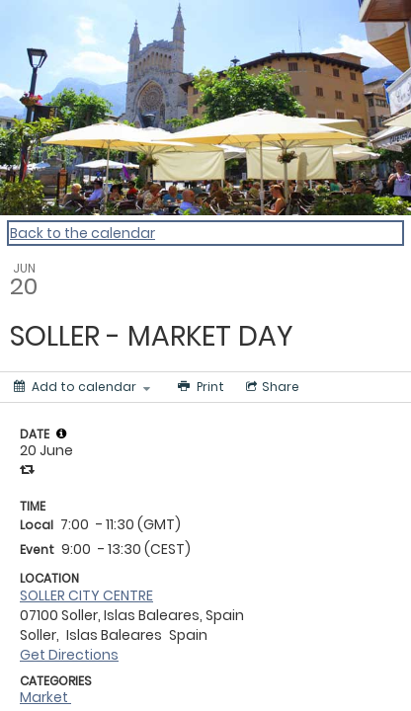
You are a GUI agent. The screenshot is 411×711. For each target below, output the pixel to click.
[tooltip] (61, 433)
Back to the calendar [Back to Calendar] (82, 233)
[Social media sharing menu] (270, 387)
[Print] (199, 387)
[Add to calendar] (82, 387)
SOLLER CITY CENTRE (86, 595)
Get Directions (69, 655)
